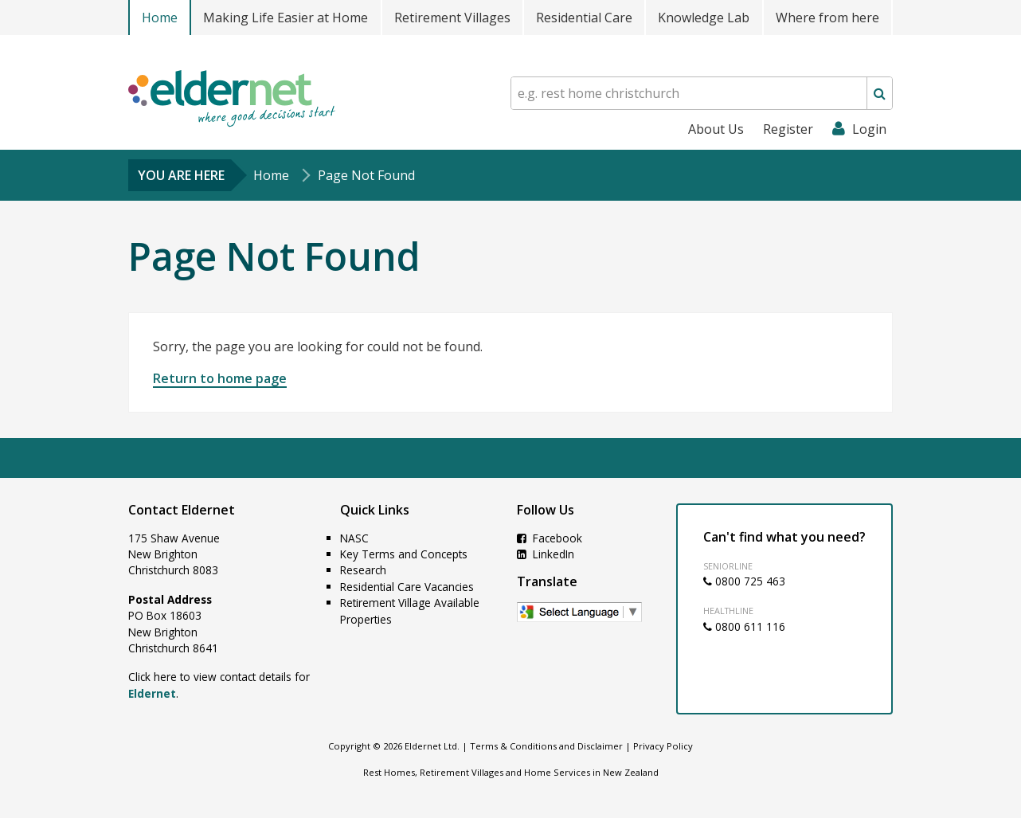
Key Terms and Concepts (403, 554)
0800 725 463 (744, 581)
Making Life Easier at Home (285, 17)
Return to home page (220, 378)
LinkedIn (545, 554)
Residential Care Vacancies (407, 586)
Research (363, 569)
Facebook (549, 538)
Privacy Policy (663, 746)
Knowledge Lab (703, 17)
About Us (716, 129)
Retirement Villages (452, 17)
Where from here (827, 17)
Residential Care (584, 17)
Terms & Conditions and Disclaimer (546, 746)
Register (788, 129)
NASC (354, 538)
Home (160, 17)
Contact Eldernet (181, 510)
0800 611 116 (744, 626)
